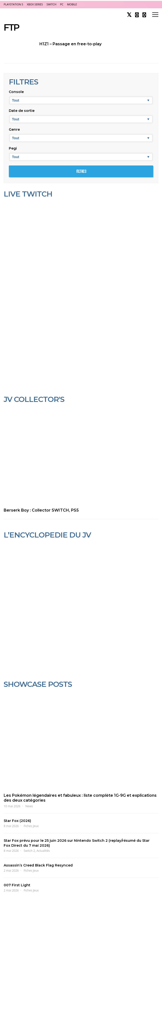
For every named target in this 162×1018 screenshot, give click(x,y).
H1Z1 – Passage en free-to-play (70, 44)
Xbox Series (35, 4)
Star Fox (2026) (17, 821)
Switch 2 (29, 851)
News (29, 806)
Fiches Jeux (31, 826)
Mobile (72, 4)
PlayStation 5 (13, 4)
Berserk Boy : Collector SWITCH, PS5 (41, 510)
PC (61, 4)
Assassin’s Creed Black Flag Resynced (38, 865)
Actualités (43, 851)
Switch (51, 4)
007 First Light (17, 885)
